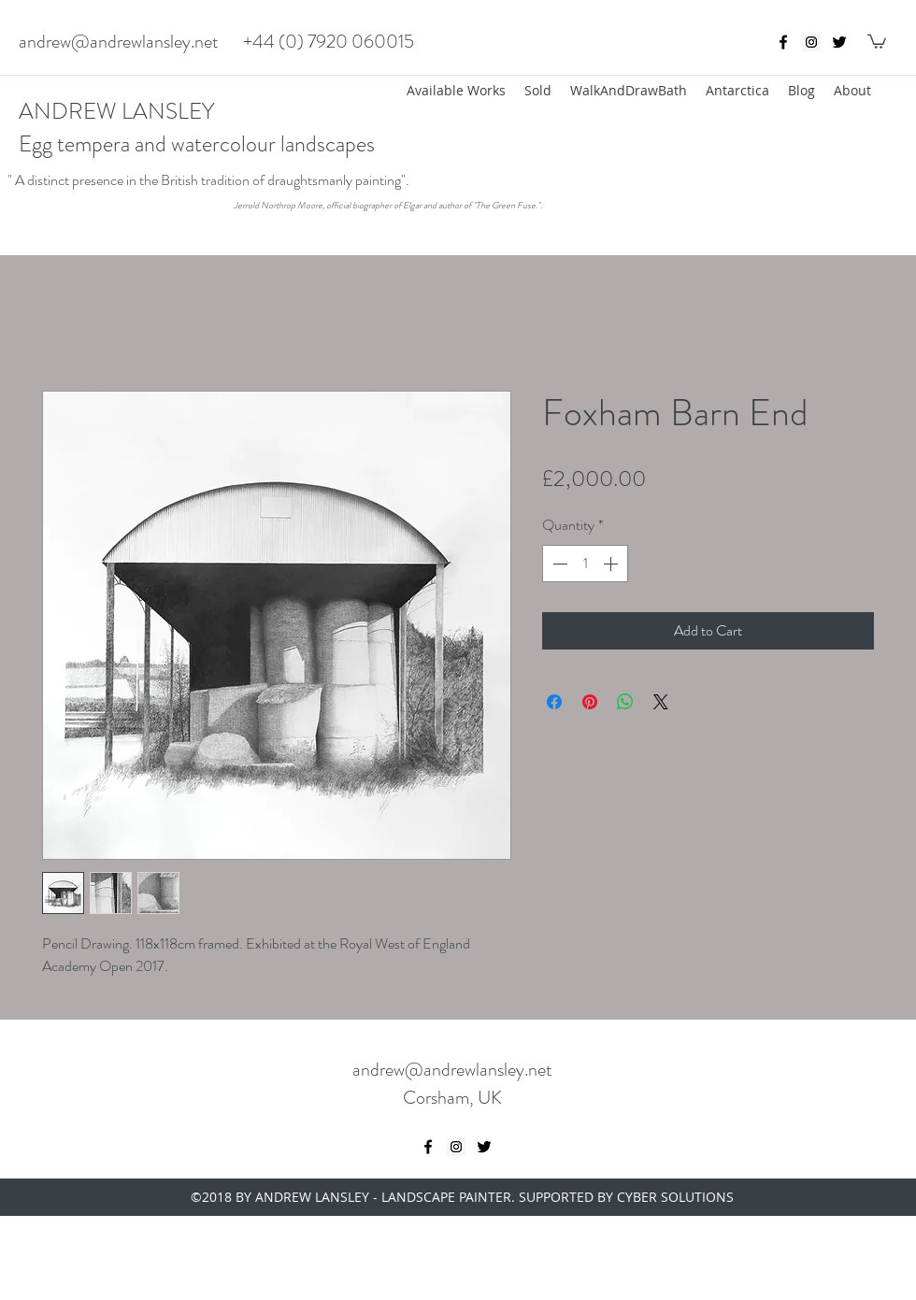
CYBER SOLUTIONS (675, 1197)
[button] (876, 41)
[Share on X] (661, 702)
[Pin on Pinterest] (590, 702)
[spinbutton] (585, 563)
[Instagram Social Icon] (811, 42)
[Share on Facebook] (554, 702)
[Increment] (612, 563)
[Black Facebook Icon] (783, 42)
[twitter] (839, 42)
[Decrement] (558, 563)
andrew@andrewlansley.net (119, 41)
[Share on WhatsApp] (625, 702)
